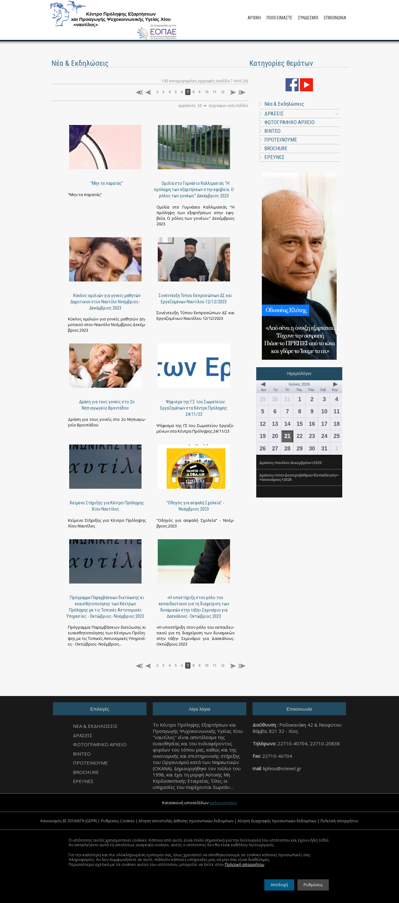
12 (222, 91)
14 (287, 424)
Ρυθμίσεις (313, 884)
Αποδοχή (279, 884)
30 (275, 399)
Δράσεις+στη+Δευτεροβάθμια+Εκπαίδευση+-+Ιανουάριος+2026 (299, 477)
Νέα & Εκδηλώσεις (281, 104)
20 (275, 436)
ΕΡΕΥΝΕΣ (274, 157)
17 (324, 424)
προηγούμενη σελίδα (148, 92)
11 (214, 91)
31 (287, 399)
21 (287, 436)
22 (299, 436)
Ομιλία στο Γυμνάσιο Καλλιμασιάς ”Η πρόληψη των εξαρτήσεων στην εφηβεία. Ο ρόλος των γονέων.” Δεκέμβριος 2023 (194, 189)
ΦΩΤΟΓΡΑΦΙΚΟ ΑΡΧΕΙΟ (289, 122)
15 (299, 424)
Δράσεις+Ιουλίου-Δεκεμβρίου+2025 (290, 463)
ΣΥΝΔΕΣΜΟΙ (308, 17)
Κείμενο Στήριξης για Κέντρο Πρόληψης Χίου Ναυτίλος (107, 506)
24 (324, 436)
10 (207, 91)
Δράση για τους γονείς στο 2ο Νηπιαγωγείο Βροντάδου (107, 405)
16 (312, 424)
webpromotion (223, 802)
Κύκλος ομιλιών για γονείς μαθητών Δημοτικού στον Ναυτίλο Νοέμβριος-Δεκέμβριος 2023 (105, 302)
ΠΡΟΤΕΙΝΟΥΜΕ (280, 140)
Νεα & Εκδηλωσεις (95, 726)
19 (263, 436)
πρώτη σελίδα (139, 92)
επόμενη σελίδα (232, 92)
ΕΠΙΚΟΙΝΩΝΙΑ (335, 17)
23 (312, 436)
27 (275, 448)
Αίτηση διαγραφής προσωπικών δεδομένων (277, 821)
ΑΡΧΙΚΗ (254, 17)
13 (275, 424)
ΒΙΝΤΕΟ (272, 131)
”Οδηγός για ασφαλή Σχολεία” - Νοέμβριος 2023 (195, 506)
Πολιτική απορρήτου (339, 821)
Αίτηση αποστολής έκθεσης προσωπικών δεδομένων (185, 821)
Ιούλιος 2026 (299, 384)
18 (337, 424)
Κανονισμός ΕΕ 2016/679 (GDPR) (69, 821)
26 (263, 448)
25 (337, 436)
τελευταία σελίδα (242, 92)
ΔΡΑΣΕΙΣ (301, 113)
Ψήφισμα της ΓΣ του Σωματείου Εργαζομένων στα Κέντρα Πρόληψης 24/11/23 (193, 408)
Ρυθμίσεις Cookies (117, 821)
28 (287, 448)
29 (263, 399)
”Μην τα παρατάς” (106, 183)
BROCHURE (275, 148)
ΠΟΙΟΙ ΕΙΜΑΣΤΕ (279, 17)
